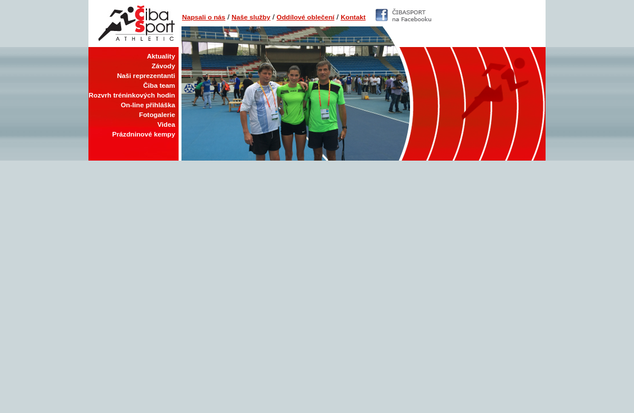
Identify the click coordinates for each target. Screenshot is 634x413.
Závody (163, 65)
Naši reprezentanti (146, 75)
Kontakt (353, 17)
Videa (166, 124)
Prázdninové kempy (143, 134)
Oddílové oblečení (306, 17)
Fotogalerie (157, 114)
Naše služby (250, 17)
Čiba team (159, 85)
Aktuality (161, 56)
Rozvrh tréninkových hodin (131, 95)
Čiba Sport (133, 23)
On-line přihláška (148, 104)
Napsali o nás (203, 17)
